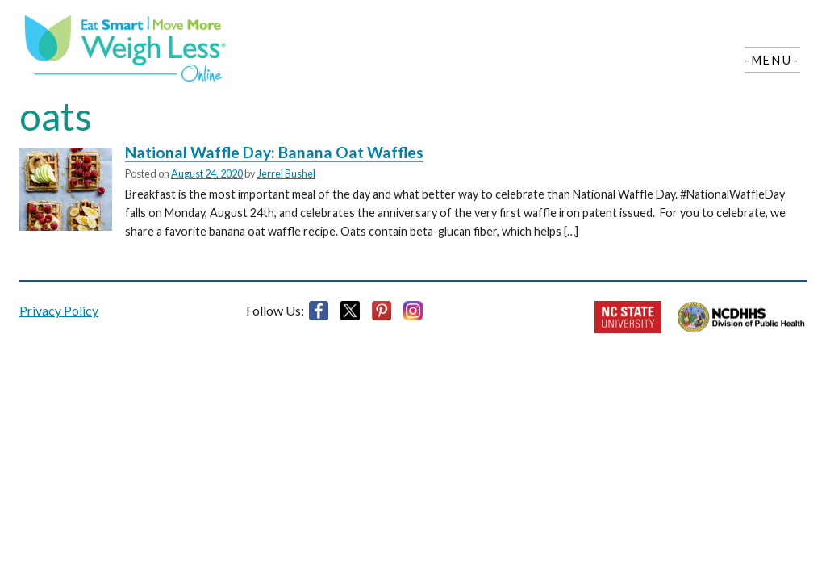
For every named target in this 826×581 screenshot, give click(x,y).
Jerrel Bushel (286, 173)
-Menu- (772, 60)
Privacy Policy (58, 310)
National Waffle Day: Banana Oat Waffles (274, 152)
